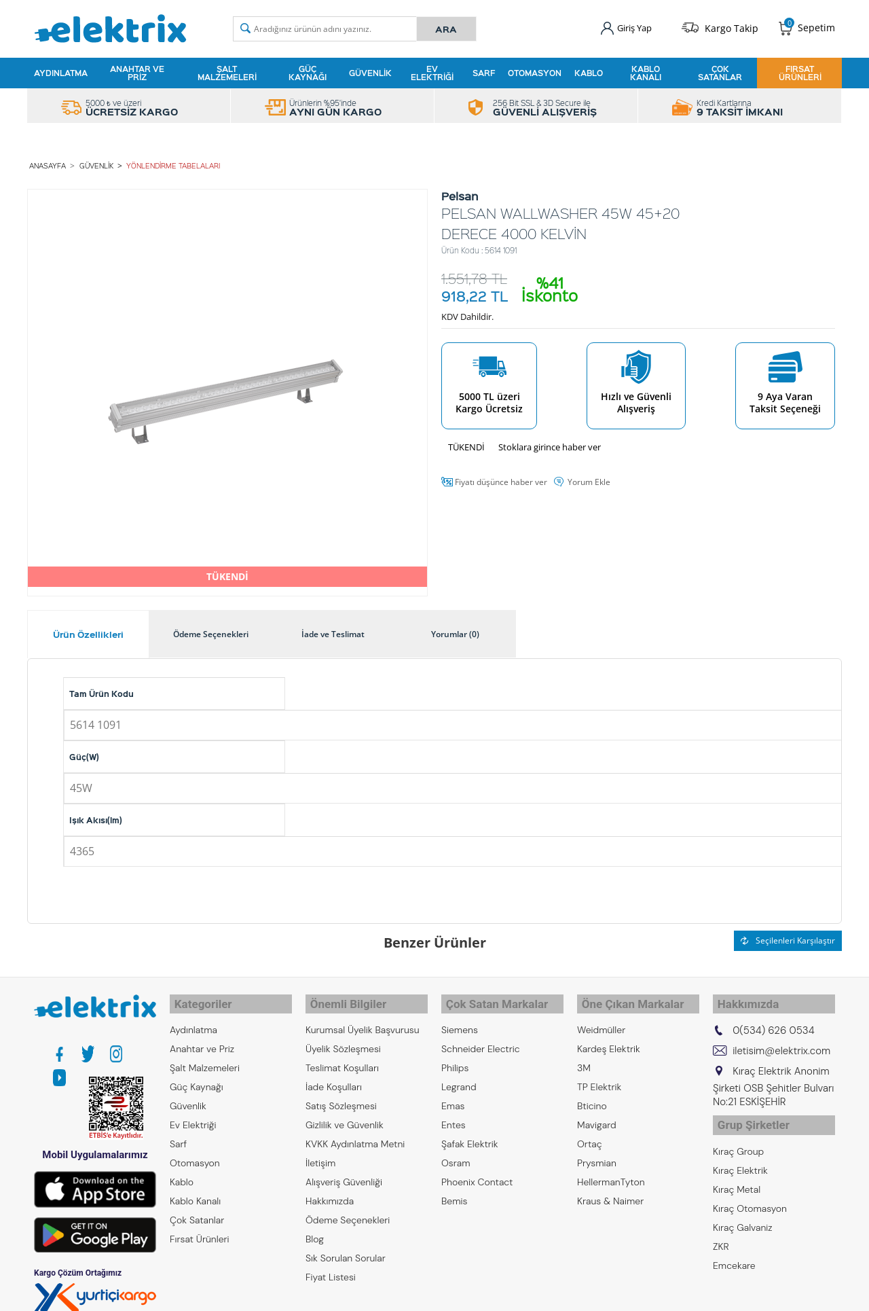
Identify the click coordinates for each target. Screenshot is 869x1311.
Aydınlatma (61, 70)
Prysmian (596, 1153)
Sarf (484, 70)
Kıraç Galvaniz (743, 1211)
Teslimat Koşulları (342, 1058)
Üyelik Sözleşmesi (343, 1038)
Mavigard (596, 1115)
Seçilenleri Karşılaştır (788, 935)
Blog (315, 1229)
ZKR (721, 1230)
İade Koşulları (334, 1077)
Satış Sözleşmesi (341, 1096)
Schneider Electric (480, 1038)
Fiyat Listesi (331, 1267)
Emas (453, 1096)
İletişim (320, 1153)
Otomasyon (534, 70)
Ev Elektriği (432, 70)
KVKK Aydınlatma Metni (355, 1134)
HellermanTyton (611, 1172)
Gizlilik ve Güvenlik (345, 1115)
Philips (454, 1058)
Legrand (459, 1077)
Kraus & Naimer (610, 1191)
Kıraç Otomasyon (750, 1192)
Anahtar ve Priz (137, 70)
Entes (453, 1115)
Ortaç (589, 1134)
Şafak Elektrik (469, 1134)
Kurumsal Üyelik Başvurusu (363, 1019)
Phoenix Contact (477, 1172)
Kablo (588, 70)
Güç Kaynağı (308, 70)
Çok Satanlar (720, 70)
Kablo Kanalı (645, 70)
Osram (455, 1153)
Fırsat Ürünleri (800, 70)
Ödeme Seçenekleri (348, 1210)
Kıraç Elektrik (740, 1154)
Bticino (592, 1096)
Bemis (454, 1191)
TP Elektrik (599, 1077)
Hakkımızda (330, 1191)
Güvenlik (370, 70)
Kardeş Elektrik (608, 1038)
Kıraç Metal (736, 1173)
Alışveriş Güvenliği (344, 1172)
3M (584, 1058)
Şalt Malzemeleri (227, 70)
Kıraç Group (738, 1135)
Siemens (459, 1019)
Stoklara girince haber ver (549, 442)
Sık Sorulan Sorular (346, 1248)
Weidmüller (601, 1019)
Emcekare (734, 1249)
